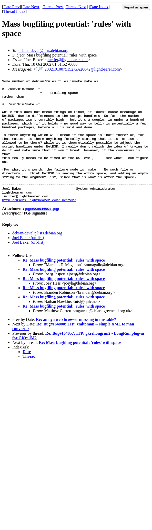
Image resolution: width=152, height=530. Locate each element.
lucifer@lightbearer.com (67, 60)
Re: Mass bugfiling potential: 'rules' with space (64, 285)
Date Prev (11, 7)
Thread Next (76, 7)
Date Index (99, 7)
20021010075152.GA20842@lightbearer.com (82, 69)
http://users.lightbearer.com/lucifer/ (39, 224)
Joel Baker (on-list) (28, 262)
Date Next (31, 7)
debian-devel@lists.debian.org (43, 50)
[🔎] (40, 69)
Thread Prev (53, 7)
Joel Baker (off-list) (28, 267)
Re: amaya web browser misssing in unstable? (76, 344)
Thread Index (14, 11)
